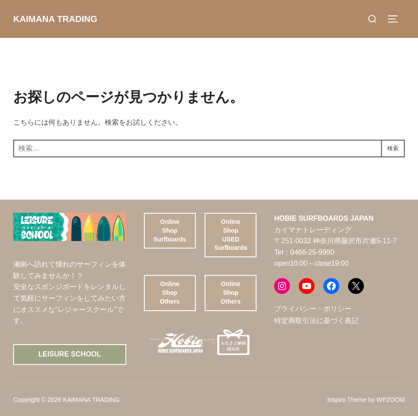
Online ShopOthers (170, 292)
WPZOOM (390, 399)
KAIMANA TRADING (59, 18)
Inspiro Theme (347, 399)
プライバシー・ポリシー (313, 308)
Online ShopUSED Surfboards (230, 234)
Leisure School (69, 354)
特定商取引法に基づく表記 (316, 320)
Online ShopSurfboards (169, 230)
